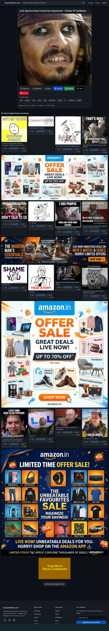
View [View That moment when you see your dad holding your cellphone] (86, 296)
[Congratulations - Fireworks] (41, 121)
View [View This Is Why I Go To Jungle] (86, 442)
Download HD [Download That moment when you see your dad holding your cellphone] (94, 296)
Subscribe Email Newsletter (91, 622)
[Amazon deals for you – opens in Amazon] (54, 250)
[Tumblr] (14, 620)
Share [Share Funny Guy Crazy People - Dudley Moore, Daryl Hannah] (76, 432)
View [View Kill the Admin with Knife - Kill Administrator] (59, 149)
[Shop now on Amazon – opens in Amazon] (54, 354)
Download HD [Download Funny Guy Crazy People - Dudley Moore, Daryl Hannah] (67, 432)
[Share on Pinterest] (24, 93)
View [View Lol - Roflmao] (32, 226)
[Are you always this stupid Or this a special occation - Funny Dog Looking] (95, 212)
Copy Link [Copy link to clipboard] (25, 88)
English (104, 3)
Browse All (37, 614)
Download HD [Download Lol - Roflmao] (40, 226)
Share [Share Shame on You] (22, 288)
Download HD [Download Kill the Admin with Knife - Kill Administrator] (67, 149)
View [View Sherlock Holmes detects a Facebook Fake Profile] (59, 287)
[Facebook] (5, 620)
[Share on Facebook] (58, 89)
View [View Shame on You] (5, 288)
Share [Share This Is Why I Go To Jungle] (103, 442)
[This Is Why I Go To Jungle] (95, 423)
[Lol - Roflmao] (41, 211)
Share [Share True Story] (49, 295)
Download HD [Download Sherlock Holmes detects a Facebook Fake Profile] (67, 287)
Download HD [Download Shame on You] (13, 288)
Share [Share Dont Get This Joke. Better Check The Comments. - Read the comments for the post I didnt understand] (22, 148)
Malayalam (58, 617)
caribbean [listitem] (71, 100)
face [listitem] (45, 100)
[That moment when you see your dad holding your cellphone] (95, 277)
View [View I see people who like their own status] (59, 232)
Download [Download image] (37, 88)
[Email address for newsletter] (91, 618)
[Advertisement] (54, 627)
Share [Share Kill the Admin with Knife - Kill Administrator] (76, 149)
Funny (36, 621)
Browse (97, 3)
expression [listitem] (52, 100)
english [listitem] (79, 100)
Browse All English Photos (54, 584)
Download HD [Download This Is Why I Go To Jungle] (94, 442)
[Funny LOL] (41, 421)
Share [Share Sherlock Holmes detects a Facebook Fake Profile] (76, 287)
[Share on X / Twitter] (79, 89)
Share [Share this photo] (48, 88)
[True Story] (41, 277)
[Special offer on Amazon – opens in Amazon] (54, 177)
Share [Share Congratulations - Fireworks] (49, 131)
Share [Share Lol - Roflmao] (49, 226)
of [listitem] (65, 100)
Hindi (57, 614)
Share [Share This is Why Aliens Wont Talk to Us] (22, 224)
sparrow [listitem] (27, 100)
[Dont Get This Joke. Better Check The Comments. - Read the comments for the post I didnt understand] (14, 129)
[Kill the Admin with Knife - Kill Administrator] (68, 130)
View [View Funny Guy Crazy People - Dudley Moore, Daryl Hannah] (59, 432)
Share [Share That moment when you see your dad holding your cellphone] (103, 296)
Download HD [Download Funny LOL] (40, 439)
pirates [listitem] (60, 100)
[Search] (83, 3)
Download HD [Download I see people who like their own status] (67, 232)
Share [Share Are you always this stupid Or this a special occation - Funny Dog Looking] (103, 231)
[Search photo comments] (51, 3)
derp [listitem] (34, 100)
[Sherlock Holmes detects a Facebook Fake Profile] (68, 273)
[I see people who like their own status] (68, 214)
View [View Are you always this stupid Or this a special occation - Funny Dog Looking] (86, 231)
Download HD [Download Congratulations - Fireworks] (40, 131)
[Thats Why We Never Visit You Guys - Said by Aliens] (95, 130)
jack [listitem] (21, 100)
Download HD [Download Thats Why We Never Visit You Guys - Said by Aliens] (94, 150)
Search (36, 617)
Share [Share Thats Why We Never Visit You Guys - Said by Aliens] (103, 150)
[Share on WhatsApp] (69, 89)
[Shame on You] (14, 274)
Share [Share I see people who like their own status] (76, 232)
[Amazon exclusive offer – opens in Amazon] (54, 502)
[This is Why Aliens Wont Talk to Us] (14, 210)
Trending (90, 3)
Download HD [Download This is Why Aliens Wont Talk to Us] (13, 224)
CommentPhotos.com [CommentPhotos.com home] (11, 608)
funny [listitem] (39, 100)
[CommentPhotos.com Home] (10, 3)
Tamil (57, 621)
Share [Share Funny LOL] (49, 439)
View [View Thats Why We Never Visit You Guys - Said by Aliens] (86, 150)
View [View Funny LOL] (32, 439)
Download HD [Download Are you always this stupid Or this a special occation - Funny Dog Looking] (94, 231)
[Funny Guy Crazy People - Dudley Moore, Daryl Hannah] (68, 417)
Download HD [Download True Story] (40, 295)
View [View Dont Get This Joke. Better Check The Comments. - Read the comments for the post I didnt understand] (5, 148)
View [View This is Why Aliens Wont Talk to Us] (5, 224)
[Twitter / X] (9, 620)
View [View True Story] (32, 295)
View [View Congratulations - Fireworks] (32, 131)
